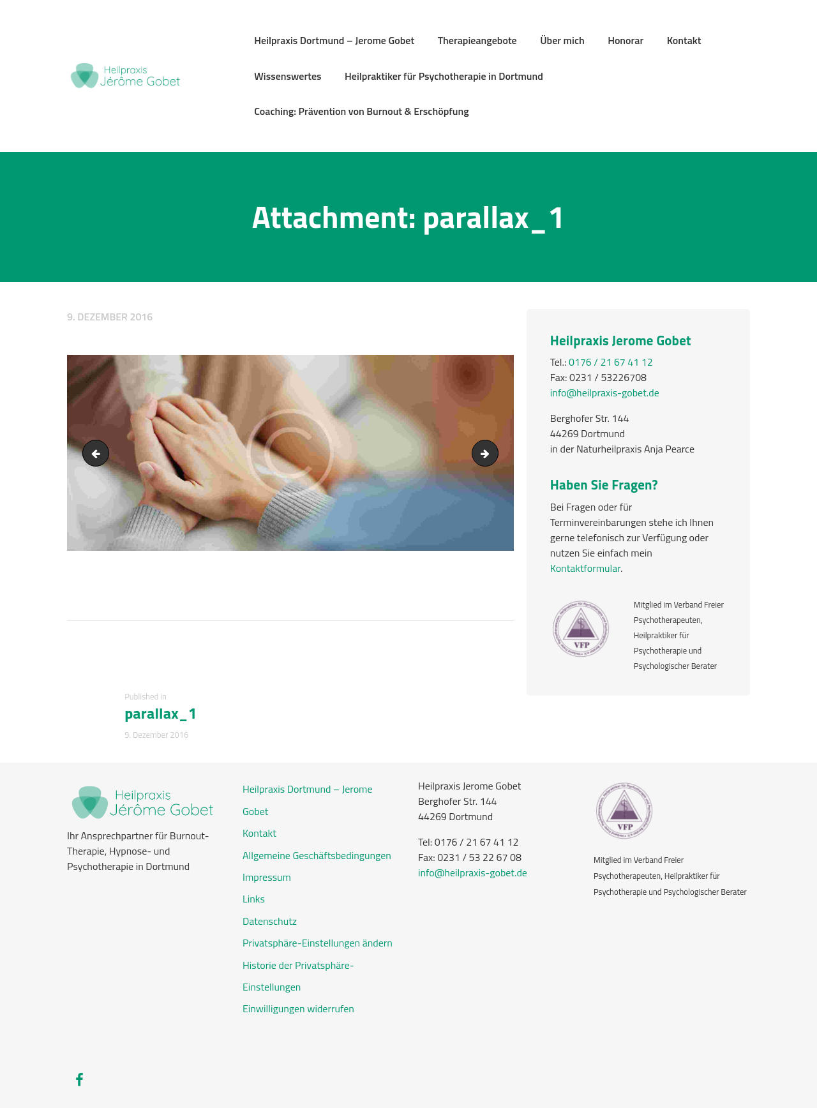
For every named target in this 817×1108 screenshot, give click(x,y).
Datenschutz (270, 921)
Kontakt (259, 833)
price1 (493, 453)
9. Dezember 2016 (110, 316)
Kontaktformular (585, 568)
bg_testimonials (98, 453)
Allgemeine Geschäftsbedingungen (317, 855)
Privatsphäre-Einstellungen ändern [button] (318, 942)
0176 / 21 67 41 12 (611, 362)
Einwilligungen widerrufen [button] (298, 1008)
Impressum (267, 877)
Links (254, 898)
